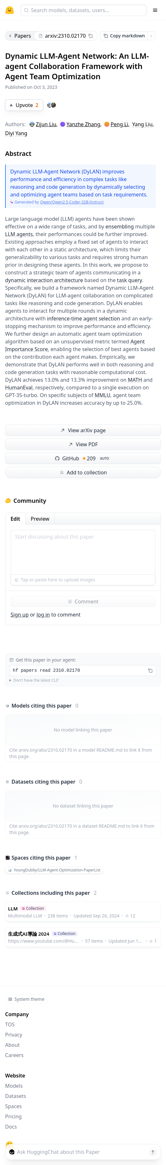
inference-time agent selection (83, 318)
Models (14, 1085)
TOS (10, 1024)
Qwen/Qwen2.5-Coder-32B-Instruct (72, 202)
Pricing (13, 1116)
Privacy (13, 1034)
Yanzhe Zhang (83, 124)
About (12, 1044)
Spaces (13, 1106)
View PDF (82, 444)
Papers (19, 35)
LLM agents (19, 234)
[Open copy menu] (151, 35)
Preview (40, 518)
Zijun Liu (46, 124)
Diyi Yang (16, 133)
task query (129, 280)
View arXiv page (82, 430)
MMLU (102, 395)
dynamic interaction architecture (44, 280)
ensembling (120, 226)
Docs (11, 1126)
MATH (135, 379)
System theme (26, 999)
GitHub (83, 458)
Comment (82, 601)
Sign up (20, 614)
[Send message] (153, 1152)
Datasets (15, 1096)
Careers (14, 1055)
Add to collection (83, 472)
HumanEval (19, 387)
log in (43, 614)
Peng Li (119, 124)
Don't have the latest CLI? (36, 680)
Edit (15, 518)
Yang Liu (142, 124)
